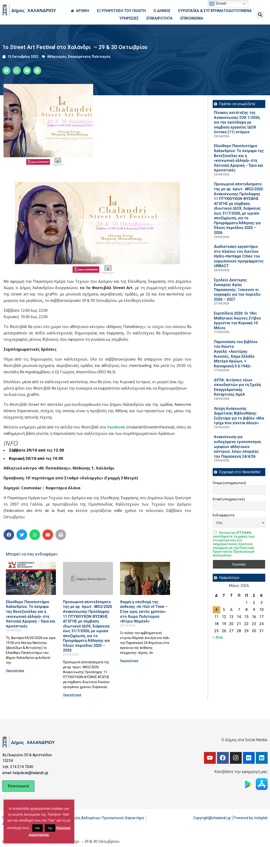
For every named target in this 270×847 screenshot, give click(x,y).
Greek (217, 4)
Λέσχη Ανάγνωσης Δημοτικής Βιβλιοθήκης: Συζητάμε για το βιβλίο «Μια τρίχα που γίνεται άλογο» (239, 415)
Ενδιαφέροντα (223, 515)
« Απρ (218, 637)
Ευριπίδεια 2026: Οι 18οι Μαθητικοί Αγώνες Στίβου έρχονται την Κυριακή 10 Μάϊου (237, 320)
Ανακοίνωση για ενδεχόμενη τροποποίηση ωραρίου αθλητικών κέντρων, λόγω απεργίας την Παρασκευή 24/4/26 (237, 446)
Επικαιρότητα (79, 56)
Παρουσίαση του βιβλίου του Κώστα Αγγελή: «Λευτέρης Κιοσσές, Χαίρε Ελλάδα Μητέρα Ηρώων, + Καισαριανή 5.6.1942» (236, 354)
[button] (260, 15)
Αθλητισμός (56, 56)
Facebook (116, 427)
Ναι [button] (37, 828)
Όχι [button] (50, 828)
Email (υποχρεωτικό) (229, 499)
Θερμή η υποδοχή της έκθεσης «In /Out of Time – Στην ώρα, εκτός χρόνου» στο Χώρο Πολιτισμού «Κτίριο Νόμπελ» (144, 611)
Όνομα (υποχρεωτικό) (229, 483)
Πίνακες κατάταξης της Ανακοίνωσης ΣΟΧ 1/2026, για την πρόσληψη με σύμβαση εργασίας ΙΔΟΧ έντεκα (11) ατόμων (237, 122)
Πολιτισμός (101, 56)
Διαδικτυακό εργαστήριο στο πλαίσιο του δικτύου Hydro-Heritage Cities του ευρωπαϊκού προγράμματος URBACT (239, 256)
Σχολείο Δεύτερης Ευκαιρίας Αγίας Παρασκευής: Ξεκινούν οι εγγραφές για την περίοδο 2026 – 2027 (237, 290)
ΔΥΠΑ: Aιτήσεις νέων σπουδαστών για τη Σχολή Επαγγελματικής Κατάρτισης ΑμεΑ (237, 387)
